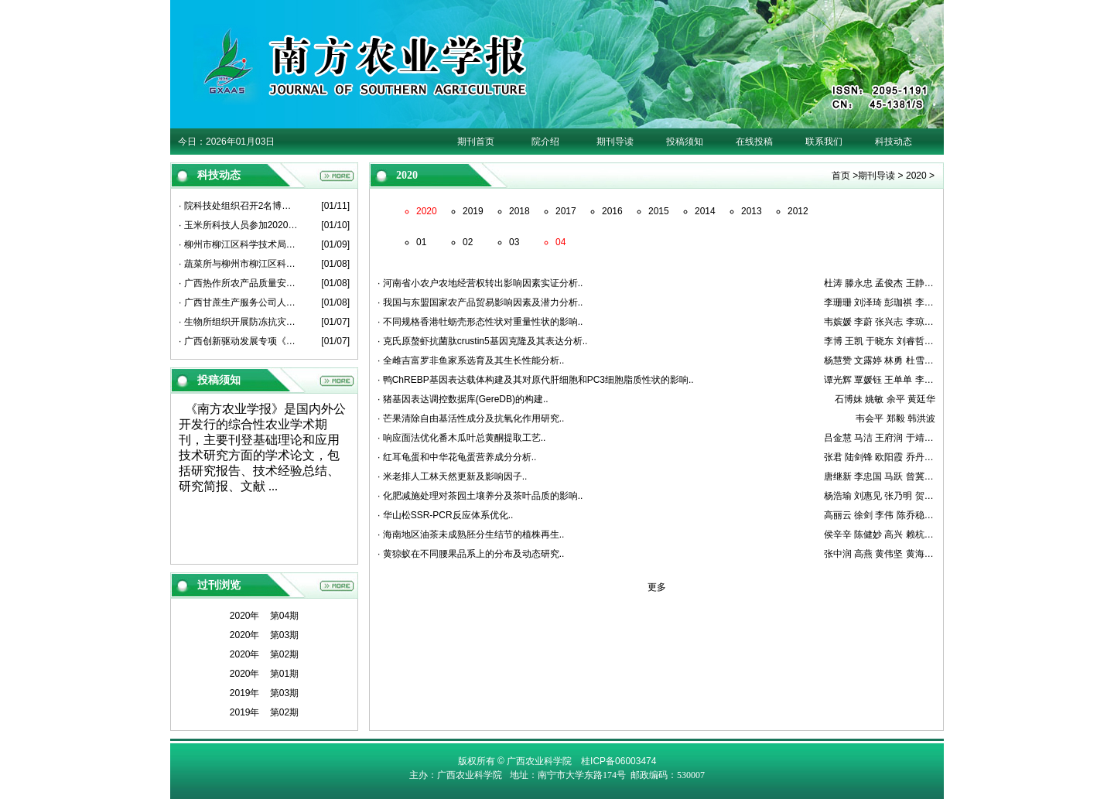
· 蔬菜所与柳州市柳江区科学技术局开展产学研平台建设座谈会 (239, 263)
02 (468, 242)
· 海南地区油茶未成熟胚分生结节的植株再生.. (471, 534)
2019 (473, 211)
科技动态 (893, 141)
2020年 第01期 (264, 673)
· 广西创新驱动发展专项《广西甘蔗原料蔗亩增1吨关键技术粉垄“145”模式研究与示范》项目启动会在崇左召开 (239, 341)
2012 (798, 211)
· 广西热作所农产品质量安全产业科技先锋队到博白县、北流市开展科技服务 (239, 283)
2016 (612, 211)
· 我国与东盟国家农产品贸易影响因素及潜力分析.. (480, 302)
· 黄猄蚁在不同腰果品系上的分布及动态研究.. (471, 553)
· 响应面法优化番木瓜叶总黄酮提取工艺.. (461, 437)
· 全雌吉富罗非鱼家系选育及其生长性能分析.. (471, 360)
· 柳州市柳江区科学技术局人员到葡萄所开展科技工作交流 (239, 244)
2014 (705, 211)
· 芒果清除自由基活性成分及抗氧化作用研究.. (471, 418)
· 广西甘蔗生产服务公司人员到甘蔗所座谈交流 (239, 302)
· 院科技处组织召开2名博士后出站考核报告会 (239, 205)
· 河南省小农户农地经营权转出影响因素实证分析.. (480, 283)
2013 (751, 211)
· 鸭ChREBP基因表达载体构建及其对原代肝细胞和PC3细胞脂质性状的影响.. (536, 379)
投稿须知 (684, 141)
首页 (841, 175)
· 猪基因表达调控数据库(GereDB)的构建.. (463, 399)
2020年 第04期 (264, 615)
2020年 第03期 (264, 635)
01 (421, 242)
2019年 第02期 (264, 712)
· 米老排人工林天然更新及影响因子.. (452, 476)
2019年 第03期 (264, 693)
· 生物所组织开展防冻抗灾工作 (239, 321)
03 (514, 242)
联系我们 (823, 141)
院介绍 (545, 141)
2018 (519, 211)
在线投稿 (754, 141)
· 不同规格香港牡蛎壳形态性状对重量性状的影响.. (480, 321)
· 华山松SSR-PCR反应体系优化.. (445, 515)
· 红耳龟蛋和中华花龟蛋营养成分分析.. (457, 457)
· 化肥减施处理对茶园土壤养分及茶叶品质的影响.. (480, 495)
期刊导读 (615, 141)
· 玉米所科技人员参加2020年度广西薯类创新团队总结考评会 (239, 225)
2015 (658, 211)
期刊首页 (475, 141)
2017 (565, 211)
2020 (916, 175)
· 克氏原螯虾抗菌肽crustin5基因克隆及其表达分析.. (482, 341)
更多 (657, 587)
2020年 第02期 (264, 654)
